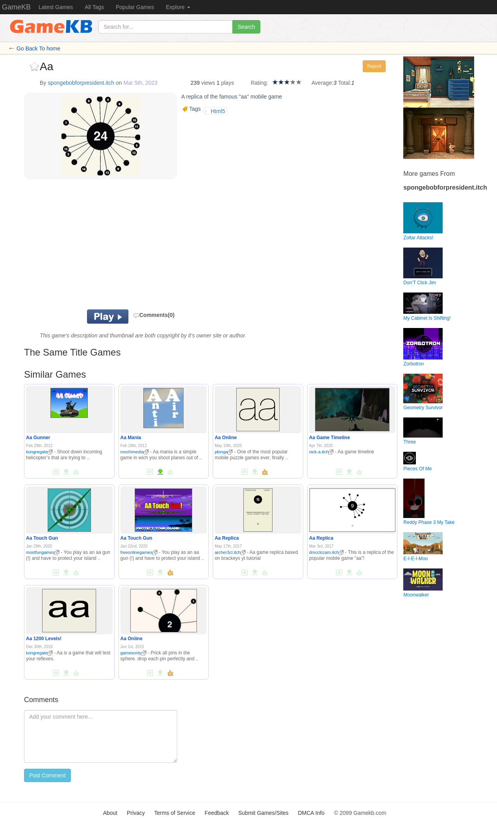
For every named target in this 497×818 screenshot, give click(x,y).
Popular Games (135, 7)
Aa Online (226, 437)
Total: (344, 83)
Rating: (259, 83)
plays (227, 83)
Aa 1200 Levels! (43, 638)
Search (246, 27)
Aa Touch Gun (42, 538)
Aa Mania (131, 437)
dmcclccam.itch (326, 552)
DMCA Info (311, 813)
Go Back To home (38, 48)
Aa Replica (227, 538)
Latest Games (56, 7)
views (208, 83)
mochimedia (135, 451)
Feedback (217, 813)
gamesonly (134, 652)
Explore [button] (178, 7)
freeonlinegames (139, 552)
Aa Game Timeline (329, 437)
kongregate (39, 451)
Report (374, 66)
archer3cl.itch (230, 552)
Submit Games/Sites (263, 813)
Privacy (136, 813)
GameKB (16, 7)
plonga (224, 451)
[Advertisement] (122, 246)
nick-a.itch (321, 451)
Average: (323, 83)
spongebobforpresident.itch (81, 83)
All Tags (94, 7)
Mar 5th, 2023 (141, 83)
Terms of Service (174, 813)
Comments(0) (153, 315)
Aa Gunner (38, 437)
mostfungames (42, 552)
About (110, 813)
